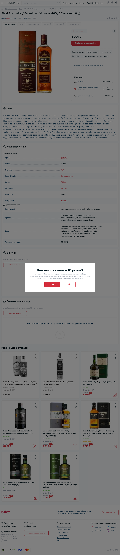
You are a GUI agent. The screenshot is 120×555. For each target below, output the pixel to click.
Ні (69, 284)
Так (52, 284)
